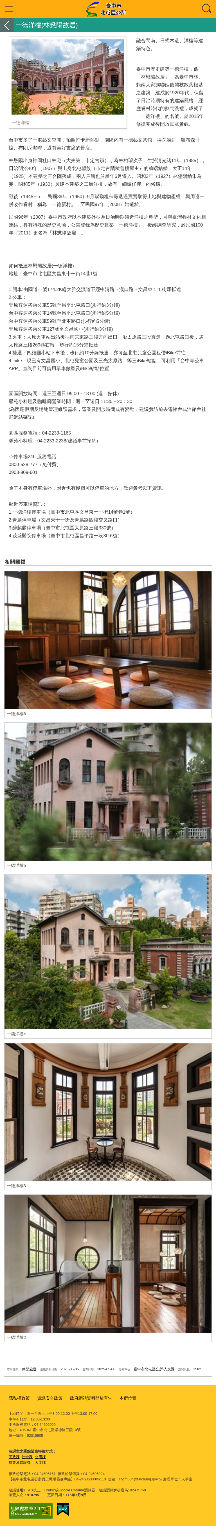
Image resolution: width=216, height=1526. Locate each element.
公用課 (40, 1456)
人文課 (40, 1461)
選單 (9, 9)
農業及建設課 (20, 1461)
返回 (7, 25)
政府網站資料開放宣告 (82, 1398)
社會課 (27, 1456)
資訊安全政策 (45, 1398)
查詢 (207, 9)
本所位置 (115, 1398)
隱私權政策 (18, 1398)
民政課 (14, 1456)
